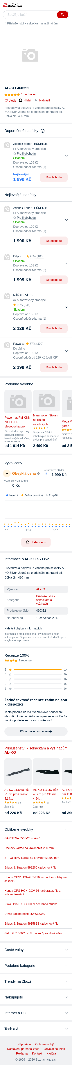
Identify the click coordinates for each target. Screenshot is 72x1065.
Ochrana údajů (45, 1044)
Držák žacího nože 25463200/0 (24, 913)
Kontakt (37, 1053)
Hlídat (25, 100)
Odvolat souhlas (54, 1048)
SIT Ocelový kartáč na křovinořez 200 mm (31, 857)
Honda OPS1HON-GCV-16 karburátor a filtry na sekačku (35, 879)
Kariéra (51, 1053)
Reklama (22, 1053)
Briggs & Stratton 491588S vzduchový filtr (31, 923)
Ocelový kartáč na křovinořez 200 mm (29, 848)
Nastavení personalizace (23, 1048)
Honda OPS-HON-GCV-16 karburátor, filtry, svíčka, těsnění (32, 892)
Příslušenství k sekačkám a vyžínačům (32, 23)
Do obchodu (54, 177)
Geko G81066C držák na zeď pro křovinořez (33, 933)
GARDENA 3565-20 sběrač (22, 838)
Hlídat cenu (36, 542)
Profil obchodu (26, 153)
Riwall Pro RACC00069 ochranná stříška (30, 904)
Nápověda (24, 1044)
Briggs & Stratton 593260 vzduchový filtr (30, 867)
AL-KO (40, 589)
